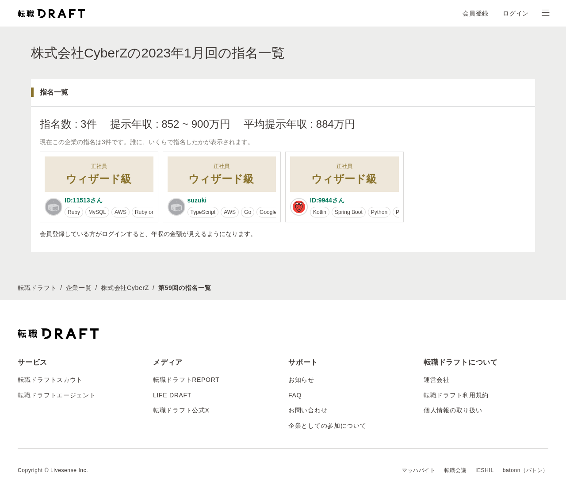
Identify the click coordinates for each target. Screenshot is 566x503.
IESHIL (484, 470)
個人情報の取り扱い (453, 410)
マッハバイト (419, 470)
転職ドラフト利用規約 (456, 395)
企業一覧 (79, 287)
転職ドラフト (37, 287)
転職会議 (455, 470)
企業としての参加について (327, 425)
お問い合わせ (307, 410)
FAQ (295, 395)
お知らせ (301, 379)
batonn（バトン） (525, 470)
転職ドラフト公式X (181, 410)
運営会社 (437, 379)
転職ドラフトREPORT (186, 379)
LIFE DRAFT (172, 395)
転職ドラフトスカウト (50, 379)
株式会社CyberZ (125, 287)
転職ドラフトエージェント (57, 395)
